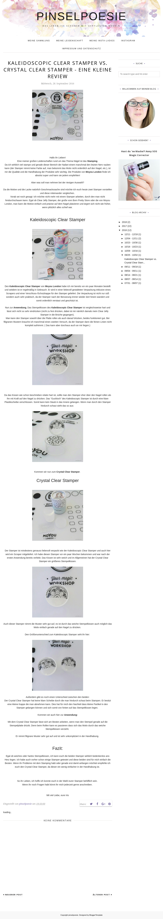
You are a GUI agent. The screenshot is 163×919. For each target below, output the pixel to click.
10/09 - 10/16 (131, 251)
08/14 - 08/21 (131, 275)
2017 (124, 226)
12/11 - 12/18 (131, 234)
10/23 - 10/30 (131, 242)
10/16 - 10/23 (131, 246)
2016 (124, 230)
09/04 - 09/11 (131, 271)
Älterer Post (101, 894)
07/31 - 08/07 (131, 283)
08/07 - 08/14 (131, 279)
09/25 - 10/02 (131, 255)
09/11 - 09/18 (131, 266)
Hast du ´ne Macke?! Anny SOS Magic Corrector (139, 153)
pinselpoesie (81, 16)
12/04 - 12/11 (131, 238)
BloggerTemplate (96, 915)
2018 (124, 222)
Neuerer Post (14, 894)
